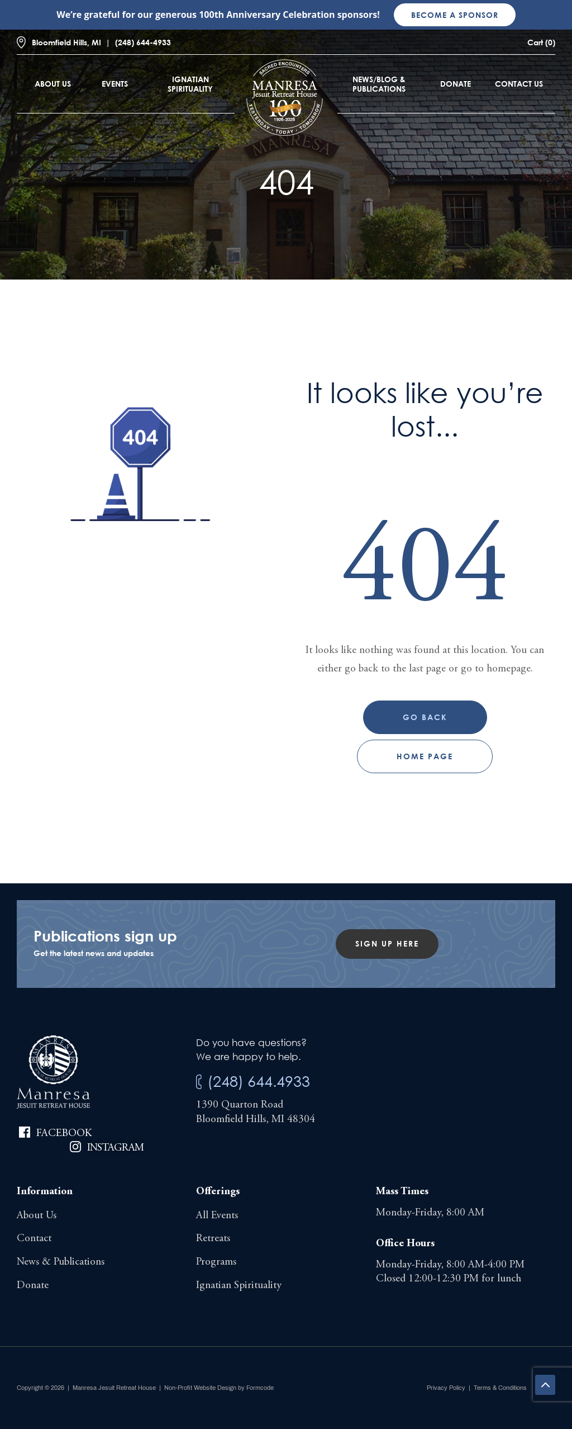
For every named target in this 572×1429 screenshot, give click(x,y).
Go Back (425, 717)
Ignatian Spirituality (190, 83)
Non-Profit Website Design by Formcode (219, 1387)
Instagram (115, 1148)
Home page (425, 756)
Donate (455, 83)
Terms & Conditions (500, 1387)
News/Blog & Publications (379, 83)
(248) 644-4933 (143, 42)
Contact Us (519, 83)
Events (115, 83)
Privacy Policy (446, 1387)
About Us (53, 83)
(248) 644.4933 (258, 1081)
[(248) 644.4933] (199, 1082)
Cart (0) (541, 42)
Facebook (64, 1133)
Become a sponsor (454, 15)
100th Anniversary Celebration (267, 14)
